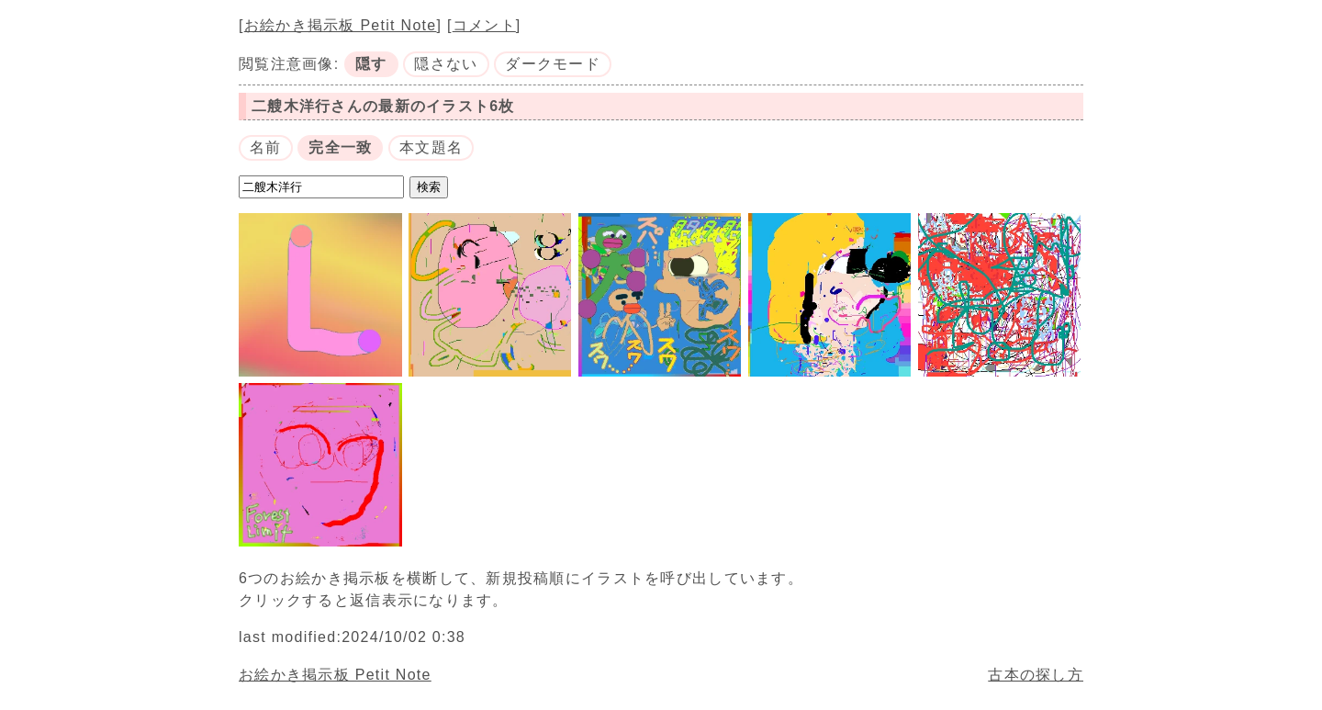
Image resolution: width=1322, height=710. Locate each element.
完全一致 (340, 147)
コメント (484, 25)
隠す (371, 64)
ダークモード (552, 64)
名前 (266, 147)
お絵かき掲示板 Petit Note (340, 25)
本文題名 (431, 147)
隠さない (445, 64)
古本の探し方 (1035, 674)
